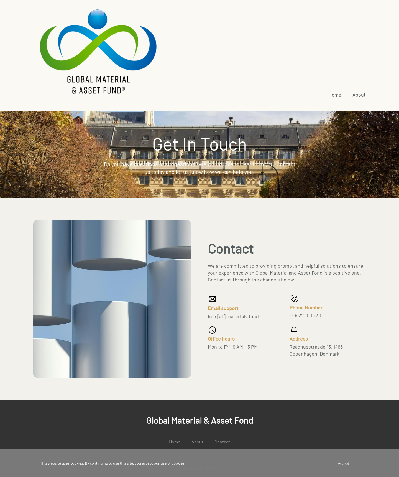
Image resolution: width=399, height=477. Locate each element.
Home (334, 95)
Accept (343, 463)
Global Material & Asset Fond (199, 420)
